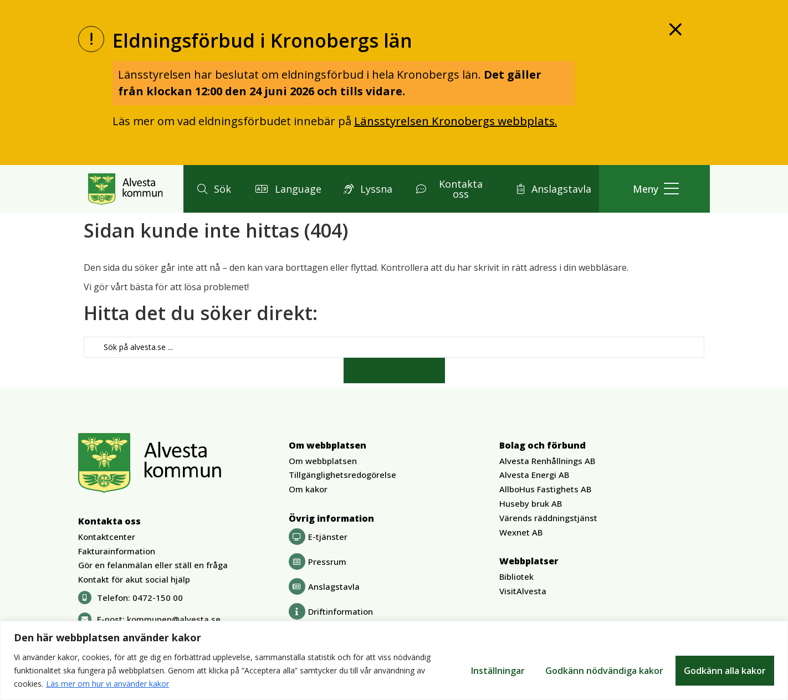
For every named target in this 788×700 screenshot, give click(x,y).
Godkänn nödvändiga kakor (604, 671)
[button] (212, 189)
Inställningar (497, 671)
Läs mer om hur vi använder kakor (107, 683)
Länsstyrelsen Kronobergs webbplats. (455, 121)
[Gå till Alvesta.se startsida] (125, 188)
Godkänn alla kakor (725, 671)
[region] (394, 660)
